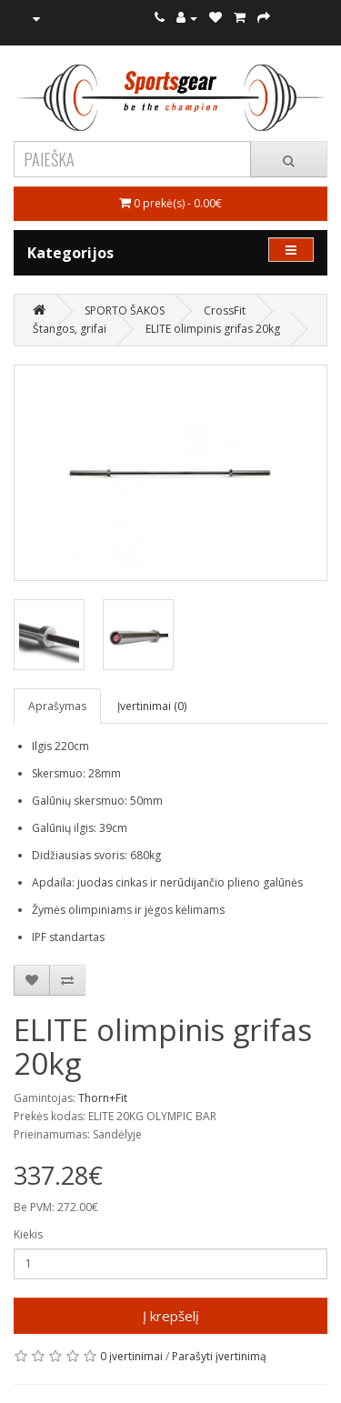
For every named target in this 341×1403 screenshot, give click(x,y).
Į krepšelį (171, 1316)
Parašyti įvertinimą (219, 1356)
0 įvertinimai (131, 1356)
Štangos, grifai (69, 328)
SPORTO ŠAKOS (125, 310)
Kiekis (28, 1234)
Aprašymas (57, 706)
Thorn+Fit (102, 1098)
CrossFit (225, 310)
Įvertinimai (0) (151, 706)
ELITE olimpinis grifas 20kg (212, 328)
